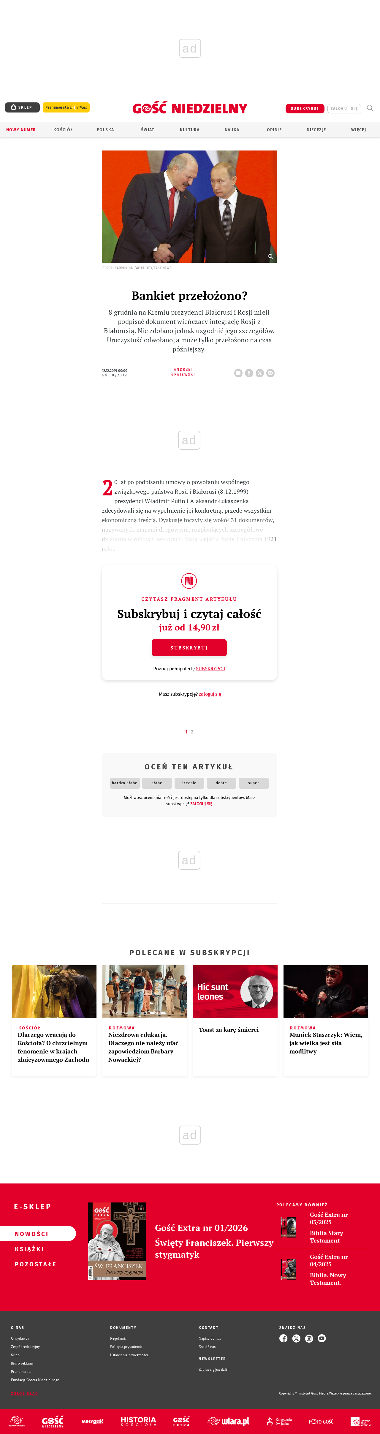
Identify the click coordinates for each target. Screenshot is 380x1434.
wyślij (271, 371)
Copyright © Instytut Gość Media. (304, 1393)
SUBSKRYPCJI (210, 668)
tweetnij (261, 371)
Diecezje (316, 129)
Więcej (358, 129)
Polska (105, 129)
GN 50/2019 (114, 375)
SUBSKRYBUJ (305, 109)
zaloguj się (344, 109)
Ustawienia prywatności (129, 1355)
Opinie (274, 129)
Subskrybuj (189, 647)
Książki (28, 1249)
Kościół (63, 129)
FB (250, 371)
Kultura (190, 129)
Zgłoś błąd (24, 1394)
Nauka (232, 129)
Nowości (28, 1233)
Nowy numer (21, 129)
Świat (147, 129)
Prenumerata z (66, 107)
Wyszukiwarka (369, 107)
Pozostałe (28, 1264)
